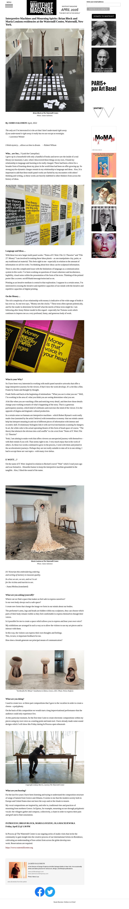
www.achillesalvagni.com (36, 871)
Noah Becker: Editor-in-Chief (64, 902)
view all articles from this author (17, 882)
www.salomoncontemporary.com (38, 873)
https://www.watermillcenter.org (19, 847)
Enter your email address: (95, 2)
